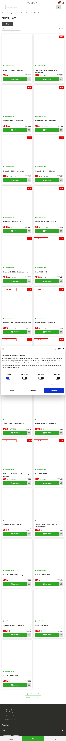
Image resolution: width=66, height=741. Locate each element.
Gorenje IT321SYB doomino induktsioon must (17, 322)
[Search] (33, 7)
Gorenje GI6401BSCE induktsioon (13, 171)
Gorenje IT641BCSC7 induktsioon (45, 423)
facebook (11, 711)
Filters (7, 24)
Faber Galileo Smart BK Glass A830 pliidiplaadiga (46, 71)
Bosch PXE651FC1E (41, 272)
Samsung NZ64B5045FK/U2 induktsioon (15, 272)
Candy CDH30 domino (41, 625)
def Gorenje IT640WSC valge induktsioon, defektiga (16, 475)
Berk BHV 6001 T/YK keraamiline (13, 625)
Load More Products (34, 694)
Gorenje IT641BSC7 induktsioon (45, 322)
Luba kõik (54, 390)
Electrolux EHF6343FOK (42, 575)
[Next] (62, 28)
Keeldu (12, 390)
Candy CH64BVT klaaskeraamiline (13, 423)
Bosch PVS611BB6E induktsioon (13, 70)
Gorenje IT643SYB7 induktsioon (13, 121)
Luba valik (33, 390)
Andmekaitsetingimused (11, 716)
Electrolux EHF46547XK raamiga (13, 575)
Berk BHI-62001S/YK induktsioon (45, 121)
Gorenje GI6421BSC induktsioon (45, 171)
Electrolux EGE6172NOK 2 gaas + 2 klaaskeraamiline (46, 525)
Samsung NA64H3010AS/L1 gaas (45, 221)
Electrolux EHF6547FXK (10, 676)
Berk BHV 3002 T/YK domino (12, 524)
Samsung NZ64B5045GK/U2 (12, 221)
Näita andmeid (55, 385)
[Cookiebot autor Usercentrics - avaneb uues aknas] (56, 349)
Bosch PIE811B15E (41, 474)
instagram (6, 711)
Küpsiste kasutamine (10, 719)
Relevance (11, 29)
